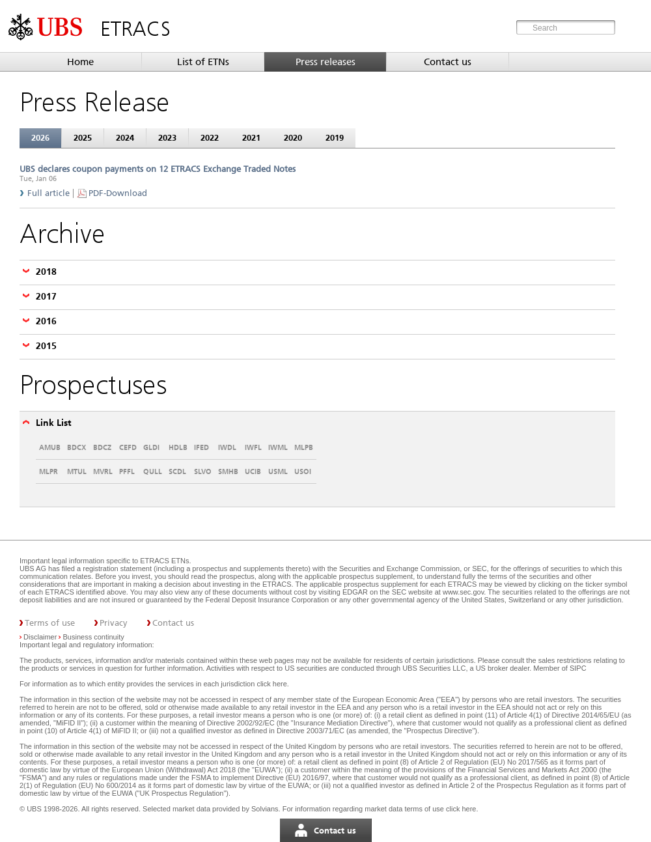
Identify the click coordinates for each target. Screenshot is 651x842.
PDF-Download (118, 193)
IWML (278, 447)
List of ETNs (203, 62)
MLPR (48, 471)
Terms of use (50, 623)
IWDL (227, 447)
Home (80, 62)
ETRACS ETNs (164, 561)
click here (271, 684)
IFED (201, 447)
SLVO (203, 471)
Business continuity (93, 637)
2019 (335, 138)
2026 (40, 138)
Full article (48, 193)
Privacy (114, 623)
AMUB (50, 447)
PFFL (127, 471)
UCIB (253, 471)
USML (278, 471)
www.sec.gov (462, 592)
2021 (251, 138)
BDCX (76, 447)
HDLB (178, 447)
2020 (293, 138)
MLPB (303, 447)
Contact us (447, 62)
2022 (210, 138)
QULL (152, 471)
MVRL (103, 471)
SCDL (177, 471)
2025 (83, 138)
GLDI (151, 447)
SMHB (228, 471)
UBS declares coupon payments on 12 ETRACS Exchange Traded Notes (158, 169)
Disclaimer (40, 637)
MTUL (77, 471)
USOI (302, 471)
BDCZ (102, 447)
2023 (167, 138)
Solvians (265, 809)
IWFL (253, 447)
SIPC (578, 668)
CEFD (128, 447)
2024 (125, 138)
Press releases (325, 62)
